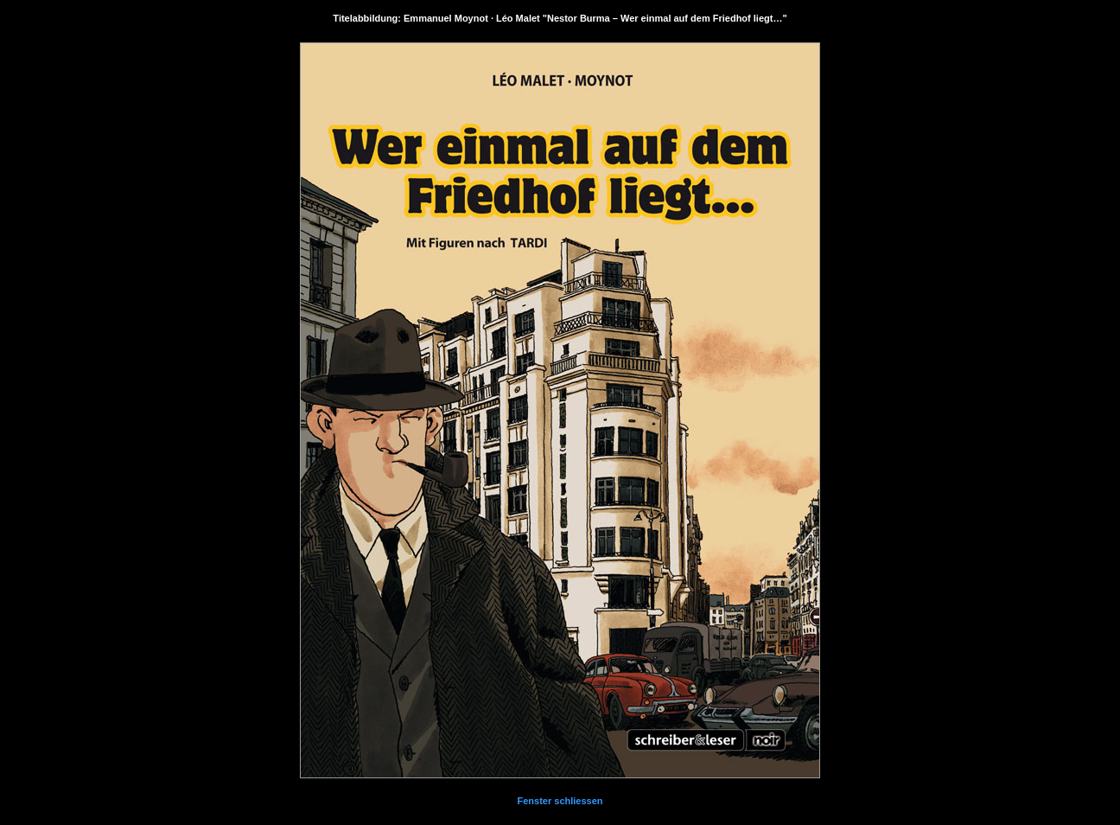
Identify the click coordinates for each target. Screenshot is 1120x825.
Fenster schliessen (559, 801)
